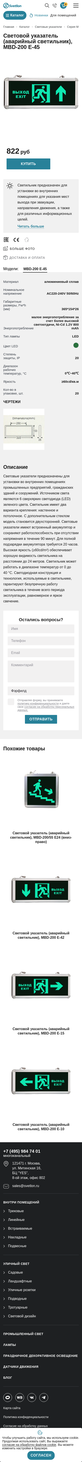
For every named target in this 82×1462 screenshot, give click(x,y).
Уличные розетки (19, 1290)
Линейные (13, 1220)
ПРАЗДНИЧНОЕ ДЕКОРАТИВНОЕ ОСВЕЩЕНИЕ (40, 1356)
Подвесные (14, 1246)
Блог (7, 1377)
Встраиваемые (17, 1228)
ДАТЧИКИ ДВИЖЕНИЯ (20, 1366)
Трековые (13, 1211)
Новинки (39, 15)
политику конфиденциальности (38, 703)
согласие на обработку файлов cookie (29, 1444)
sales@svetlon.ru (25, 1186)
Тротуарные (15, 1307)
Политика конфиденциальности (26, 1417)
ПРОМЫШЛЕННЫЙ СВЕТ (23, 1334)
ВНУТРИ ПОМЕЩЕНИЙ (21, 1202)
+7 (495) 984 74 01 (21, 1151)
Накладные (14, 1237)
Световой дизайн (19, 1316)
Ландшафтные (17, 1281)
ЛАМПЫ (9, 1345)
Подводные (15, 1298)
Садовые (13, 1272)
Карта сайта (11, 1408)
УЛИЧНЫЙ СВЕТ (16, 1264)
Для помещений (63, 15)
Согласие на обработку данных (25, 1426)
